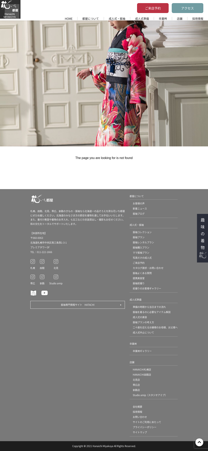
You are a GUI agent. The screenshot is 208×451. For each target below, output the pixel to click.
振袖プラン (139, 237)
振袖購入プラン (141, 247)
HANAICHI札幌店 (142, 369)
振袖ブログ (139, 213)
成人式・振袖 (117, 18)
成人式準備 (142, 18)
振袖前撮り (139, 283)
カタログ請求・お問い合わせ (148, 268)
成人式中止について (143, 332)
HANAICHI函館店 (142, 374)
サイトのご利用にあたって (147, 422)
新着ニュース (140, 208)
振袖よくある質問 (142, 273)
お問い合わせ (140, 417)
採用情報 (197, 18)
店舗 (179, 18)
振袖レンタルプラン (143, 242)
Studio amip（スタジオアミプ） (150, 395)
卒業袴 (163, 18)
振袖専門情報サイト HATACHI (78, 304)
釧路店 (136, 390)
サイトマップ (140, 432)
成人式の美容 (140, 317)
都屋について (90, 18)
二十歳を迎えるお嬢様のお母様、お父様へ (155, 327)
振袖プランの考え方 (143, 322)
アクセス (187, 8)
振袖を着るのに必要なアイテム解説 (152, 312)
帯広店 (136, 384)
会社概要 (137, 406)
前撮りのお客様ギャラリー (147, 288)
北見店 (136, 379)
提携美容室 (139, 278)
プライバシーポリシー (144, 427)
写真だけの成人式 (142, 257)
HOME (68, 18)
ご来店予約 (153, 8)
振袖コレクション (142, 232)
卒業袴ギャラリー (142, 351)
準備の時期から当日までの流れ (149, 307)
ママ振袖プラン (141, 252)
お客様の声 (139, 203)
